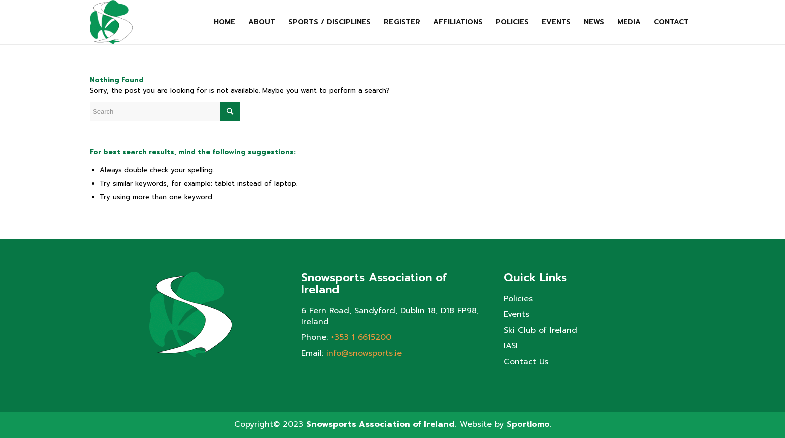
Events (516, 314)
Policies (518, 299)
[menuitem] (224, 22)
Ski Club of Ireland (540, 330)
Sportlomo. (529, 424)
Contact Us (526, 362)
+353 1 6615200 (361, 337)
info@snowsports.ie (364, 353)
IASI (511, 346)
